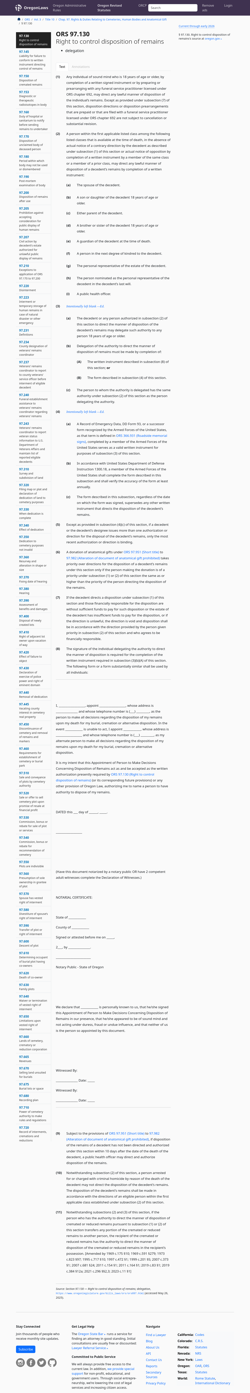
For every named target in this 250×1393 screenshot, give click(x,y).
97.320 (33, 493)
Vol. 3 (37, 19)
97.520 (32, 801)
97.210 (31, 272)
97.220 (27, 288)
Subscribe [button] (26, 1349)
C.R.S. (199, 1341)
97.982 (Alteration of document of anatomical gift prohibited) (113, 558)
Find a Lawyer (156, 1335)
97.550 (31, 864)
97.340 (31, 527)
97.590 (30, 929)
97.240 (33, 405)
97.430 (31, 676)
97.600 (28, 943)
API (148, 1353)
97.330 (31, 513)
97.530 (33, 823)
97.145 (32, 60)
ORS (27, 19)
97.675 (31, 1086)
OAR (198, 1366)
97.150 (30, 80)
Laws (199, 1360)
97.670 (32, 1072)
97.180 (33, 162)
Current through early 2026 (196, 26)
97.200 (33, 197)
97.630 (26, 987)
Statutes (201, 1347)
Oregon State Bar (90, 1334)
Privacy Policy (156, 1383)
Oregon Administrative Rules (69, 7)
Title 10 (49, 19)
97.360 (32, 563)
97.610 (33, 959)
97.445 (32, 710)
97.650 (30, 1022)
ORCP (142, 5)
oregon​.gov (212, 38)
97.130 (33, 40)
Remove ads (208, 7)
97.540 (33, 845)
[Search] (172, 8)
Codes (199, 1335)
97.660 (33, 1043)
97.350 (31, 543)
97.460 (31, 757)
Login (228, 5)
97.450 (33, 732)
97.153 (33, 98)
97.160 (33, 120)
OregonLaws (36, 7)
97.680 (28, 1098)
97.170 (31, 142)
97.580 (33, 914)
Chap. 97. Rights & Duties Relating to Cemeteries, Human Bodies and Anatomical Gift (113, 19)
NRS (198, 1353)
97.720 (33, 1133)
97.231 (26, 332)
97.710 (32, 1113)
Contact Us (154, 1360)
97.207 (30, 247)
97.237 (32, 374)
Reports (151, 1366)
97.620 (31, 975)
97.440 (33, 694)
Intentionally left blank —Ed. (85, 306)
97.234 (33, 348)
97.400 (30, 620)
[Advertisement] (204, 108)
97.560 (32, 880)
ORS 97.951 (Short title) (141, 552)
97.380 (24, 591)
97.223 (32, 310)
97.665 (25, 1059)
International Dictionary (212, 1383)
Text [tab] (62, 67)
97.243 (32, 442)
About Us (152, 1347)
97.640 (33, 1002)
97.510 (32, 779)
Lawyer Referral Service (89, 1348)
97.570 (31, 898)
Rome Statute (205, 1378)
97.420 (30, 656)
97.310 (31, 473)
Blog (149, 1341)
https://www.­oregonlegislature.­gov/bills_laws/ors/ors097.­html (100, 1293)
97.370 (33, 579)
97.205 (31, 218)
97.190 (32, 181)
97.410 (32, 638)
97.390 (33, 604)
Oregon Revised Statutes (109, 7)
